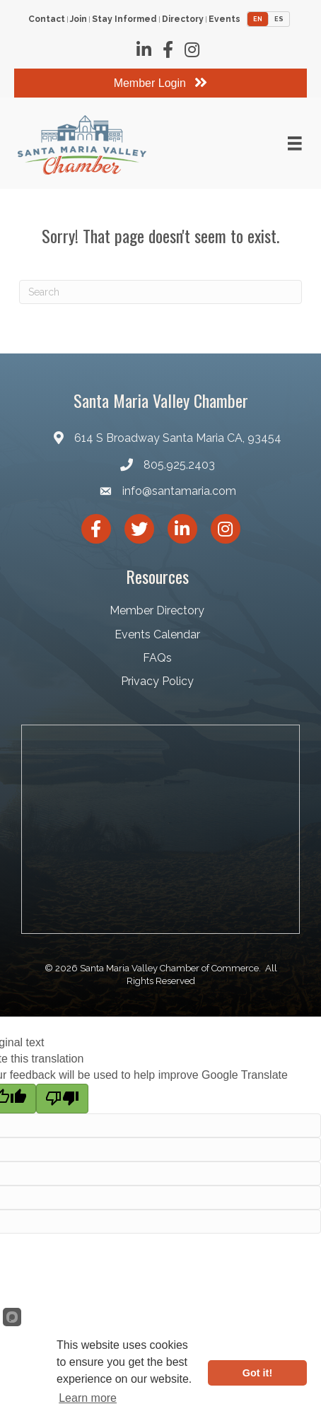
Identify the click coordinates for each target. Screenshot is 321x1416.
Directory (183, 19)
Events (224, 19)
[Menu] (295, 143)
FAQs (157, 658)
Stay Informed (124, 19)
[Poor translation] (62, 1098)
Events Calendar (157, 634)
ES (279, 19)
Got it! (257, 1373)
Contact (46, 19)
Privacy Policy (157, 681)
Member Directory (157, 610)
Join (78, 19)
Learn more (88, 1398)
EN (257, 19)
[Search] (160, 292)
